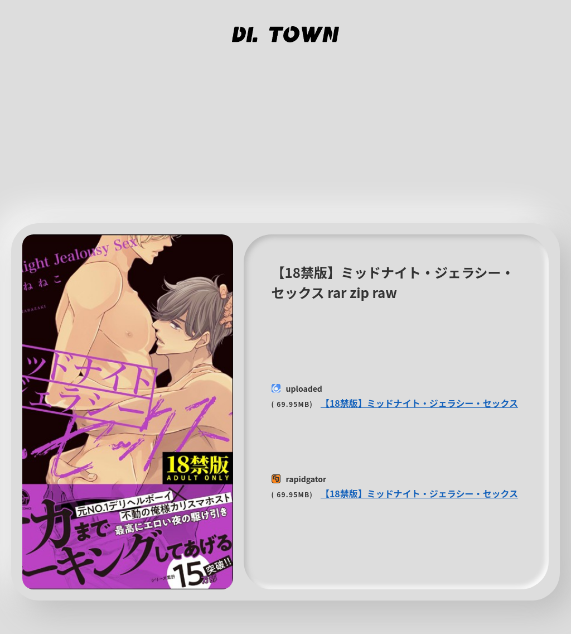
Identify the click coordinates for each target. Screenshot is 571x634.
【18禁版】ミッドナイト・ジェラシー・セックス (419, 403)
